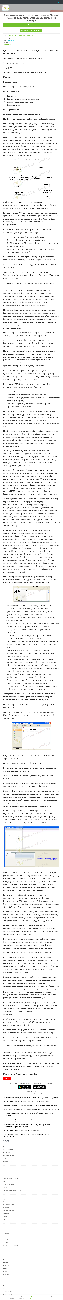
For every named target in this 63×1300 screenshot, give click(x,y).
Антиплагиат (11, 40)
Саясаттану (6, 1239)
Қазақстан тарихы (8, 1294)
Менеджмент (6, 1213)
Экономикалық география (10, 1288)
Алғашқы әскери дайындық (10, 1149)
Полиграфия (6, 1230)
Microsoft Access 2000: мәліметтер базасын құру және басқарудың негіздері (27, 1101)
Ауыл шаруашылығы (8, 1155)
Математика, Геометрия (9, 1204)
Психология (6, 1233)
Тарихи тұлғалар (7, 1259)
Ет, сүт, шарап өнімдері (9, 1184)
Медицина (6, 1207)
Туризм (5, 1268)
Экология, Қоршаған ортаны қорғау (12, 1283)
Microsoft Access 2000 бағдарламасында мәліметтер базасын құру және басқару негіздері (31, 1098)
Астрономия (6, 1152)
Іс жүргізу (5, 1143)
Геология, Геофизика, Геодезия (11, 1178)
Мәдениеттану (7, 1222)
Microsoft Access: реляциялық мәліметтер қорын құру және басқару (24, 1130)
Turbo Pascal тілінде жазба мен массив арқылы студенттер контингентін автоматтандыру (31, 1109)
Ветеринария (6, 1172)
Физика (5, 1271)
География (6, 1175)
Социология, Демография (9, 1248)
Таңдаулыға (7, 44)
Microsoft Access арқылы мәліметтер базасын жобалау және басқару (25, 1094)
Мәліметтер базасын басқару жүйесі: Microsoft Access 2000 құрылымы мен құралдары (30, 1105)
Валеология (6, 1170)
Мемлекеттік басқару (8, 1210)
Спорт (4, 1251)
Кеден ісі (5, 1199)
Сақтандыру (6, 1242)
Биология (5, 1164)
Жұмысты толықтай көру (31, 31)
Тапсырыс (7, 2)
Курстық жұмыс (15, 38)
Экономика (6, 1285)
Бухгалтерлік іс (7, 1167)
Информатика (6, 1196)
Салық (4, 1236)
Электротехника (7, 1291)
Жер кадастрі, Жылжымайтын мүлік (12, 1190)
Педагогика (6, 1228)
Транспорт (6, 1265)
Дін (4, 1181)
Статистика (6, 1254)
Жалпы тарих (6, 1187)
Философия (6, 1274)
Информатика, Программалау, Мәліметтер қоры (20, 35)
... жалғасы (7, 1078)
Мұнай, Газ (6, 1216)
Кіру (58, 2)
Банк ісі (5, 1158)
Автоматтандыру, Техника (10, 1146)
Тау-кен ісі (5, 1262)
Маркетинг (6, 1201)
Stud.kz (9, 8)
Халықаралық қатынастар (10, 1277)
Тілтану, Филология (8, 1257)
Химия (5, 1280)
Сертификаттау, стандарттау (10, 1245)
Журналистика (7, 1193)
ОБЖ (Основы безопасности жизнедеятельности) (16, 1225)
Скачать (31, 25)
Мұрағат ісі (6, 1219)
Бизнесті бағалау (7, 1161)
